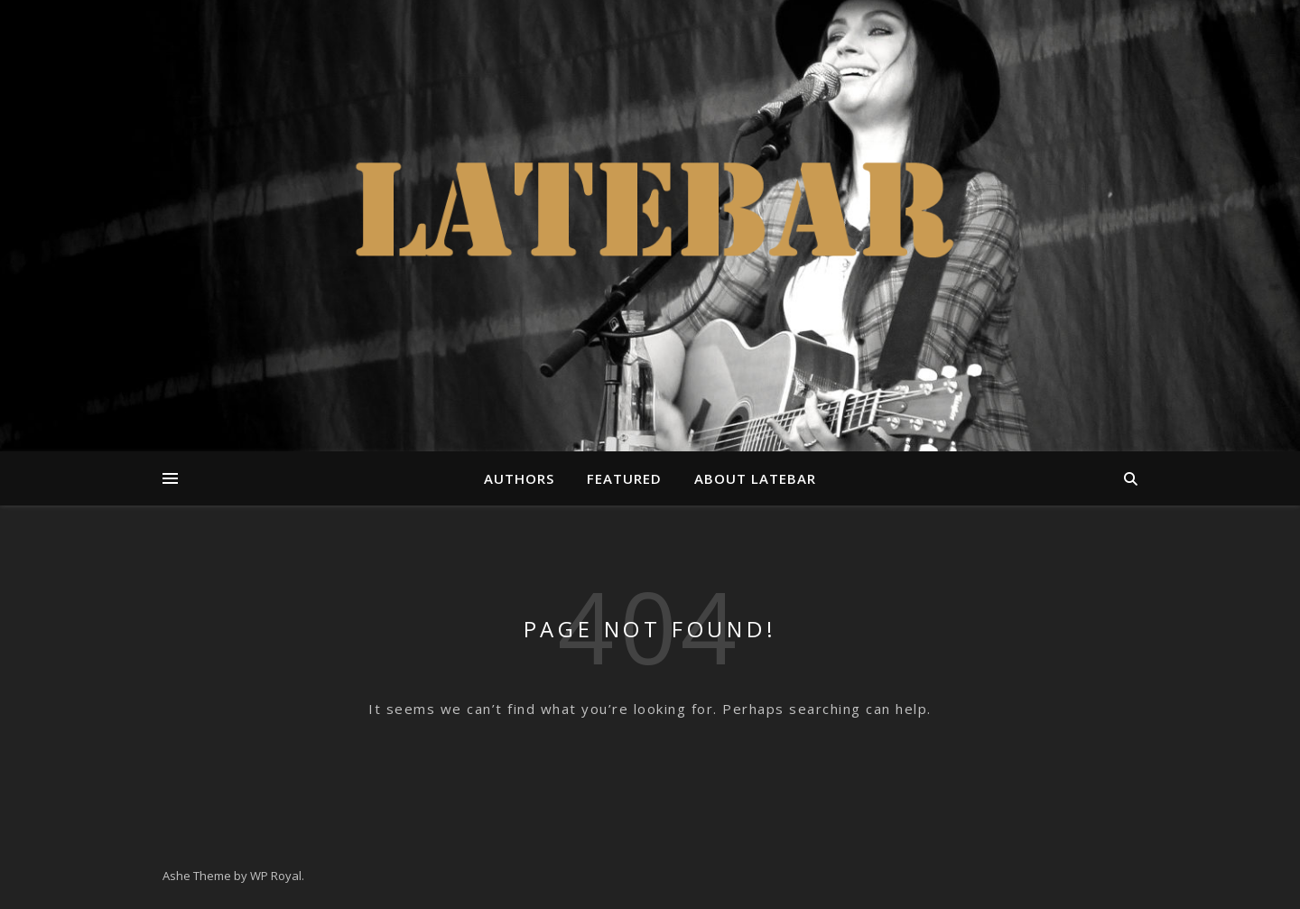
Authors (519, 478)
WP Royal (276, 875)
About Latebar (755, 478)
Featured (624, 478)
